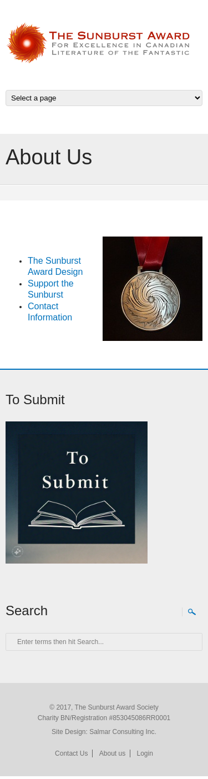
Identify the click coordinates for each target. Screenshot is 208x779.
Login (145, 753)
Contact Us (71, 753)
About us (112, 753)
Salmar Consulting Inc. (122, 732)
